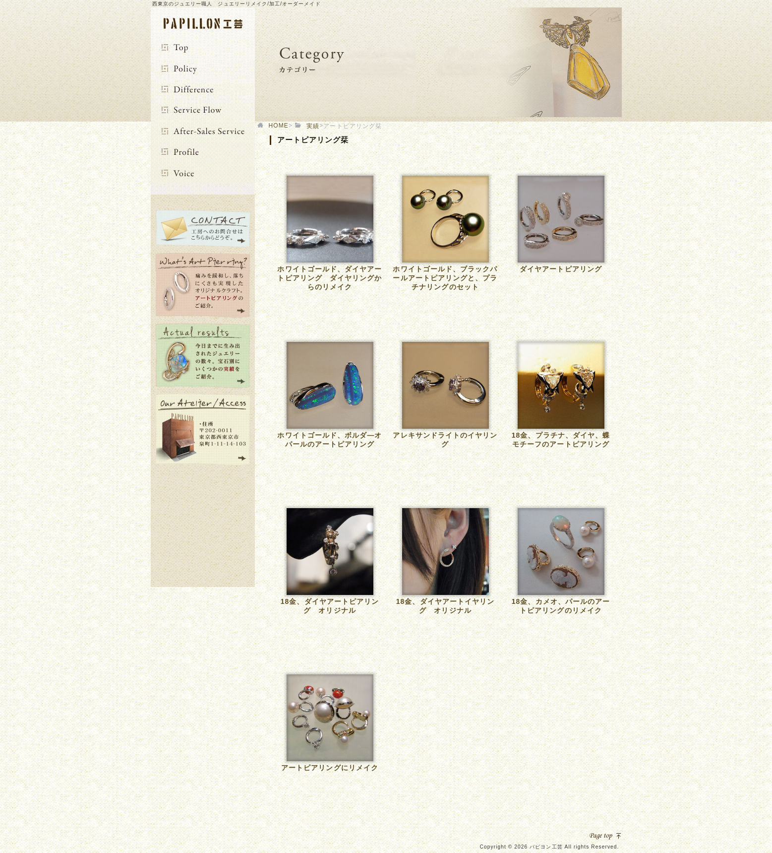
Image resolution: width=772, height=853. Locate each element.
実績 (312, 126)
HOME (279, 125)
